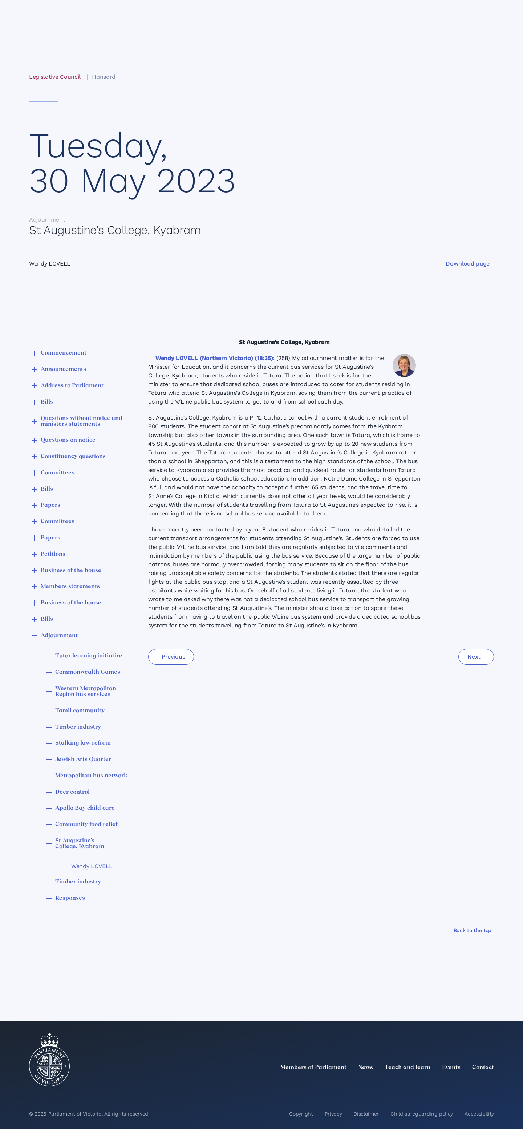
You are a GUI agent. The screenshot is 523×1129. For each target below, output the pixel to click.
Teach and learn (407, 1067)
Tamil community (80, 710)
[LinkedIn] (425, 1083)
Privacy (333, 1114)
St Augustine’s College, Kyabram (79, 843)
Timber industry (78, 727)
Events (451, 1067)
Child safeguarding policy (421, 1114)
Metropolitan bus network (91, 775)
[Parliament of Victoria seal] (49, 1059)
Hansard (103, 76)
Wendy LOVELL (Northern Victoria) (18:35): (215, 358)
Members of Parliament (313, 1067)
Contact (483, 1067)
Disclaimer (366, 1114)
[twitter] (409, 1083)
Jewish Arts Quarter (83, 759)
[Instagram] (441, 1083)
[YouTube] (473, 1083)
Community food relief (86, 824)
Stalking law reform (83, 743)
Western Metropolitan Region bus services (85, 691)
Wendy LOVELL (92, 866)
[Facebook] (457, 1083)
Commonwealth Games (87, 672)
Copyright (301, 1114)
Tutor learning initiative (88, 656)
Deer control (72, 792)
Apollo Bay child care (85, 808)
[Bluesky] (489, 1083)
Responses (70, 898)
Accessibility (479, 1114)
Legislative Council (54, 76)
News (365, 1067)
